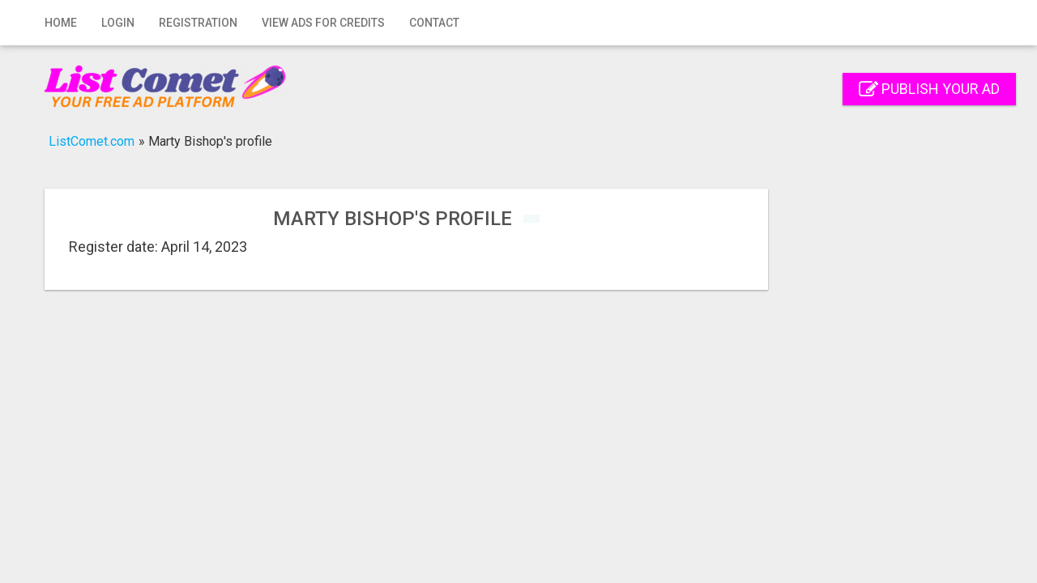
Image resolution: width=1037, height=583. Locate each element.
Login (117, 22)
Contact (434, 22)
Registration (198, 22)
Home (61, 22)
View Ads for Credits (323, 22)
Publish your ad (929, 88)
